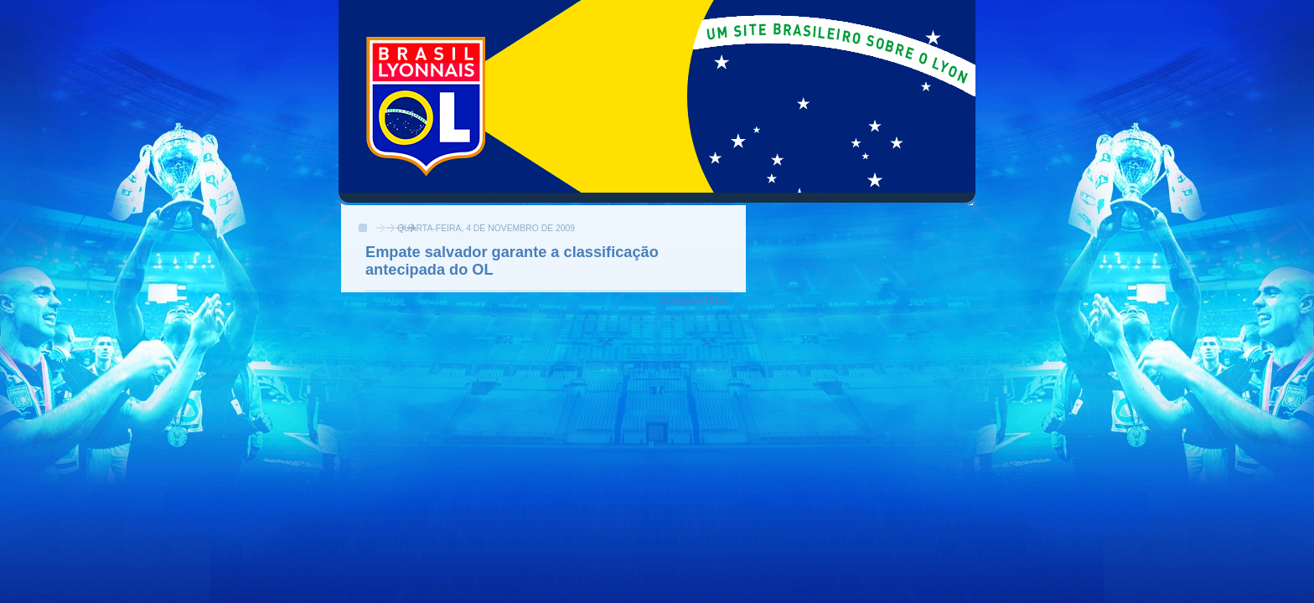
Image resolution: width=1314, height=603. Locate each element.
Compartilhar (694, 300)
